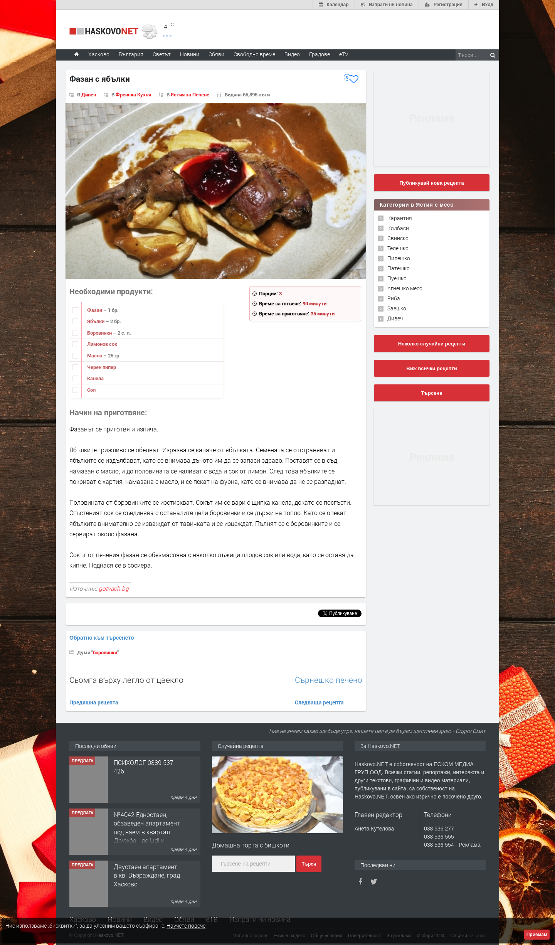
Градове (319, 54)
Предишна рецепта (93, 702)
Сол (91, 389)
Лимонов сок (102, 343)
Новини (189, 54)
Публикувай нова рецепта (431, 183)
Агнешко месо (404, 288)
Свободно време (254, 54)
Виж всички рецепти (431, 368)
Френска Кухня (133, 94)
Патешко (398, 268)
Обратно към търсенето (101, 638)
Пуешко (397, 278)
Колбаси (398, 228)
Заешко (396, 308)
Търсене (431, 393)
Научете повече (185, 925)
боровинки (105, 652)
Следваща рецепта (319, 702)
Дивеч (88, 94)
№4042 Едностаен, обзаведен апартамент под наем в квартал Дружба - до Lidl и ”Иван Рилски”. (147, 831)
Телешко (398, 248)
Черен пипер (101, 367)
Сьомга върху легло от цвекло (126, 679)
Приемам (536, 934)
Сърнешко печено (328, 680)
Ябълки (96, 321)
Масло (95, 355)
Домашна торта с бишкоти (250, 845)
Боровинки (100, 332)
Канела (95, 378)
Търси (309, 864)
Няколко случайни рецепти (431, 344)
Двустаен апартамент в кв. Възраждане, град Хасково (147, 875)
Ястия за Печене (190, 94)
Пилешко (398, 258)
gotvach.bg (114, 588)
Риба (393, 298)
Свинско (398, 238)
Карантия (399, 218)
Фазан (95, 310)
